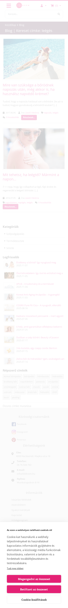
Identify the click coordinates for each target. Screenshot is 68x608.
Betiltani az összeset (34, 589)
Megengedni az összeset (34, 579)
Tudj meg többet (15, 568)
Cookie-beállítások (34, 599)
